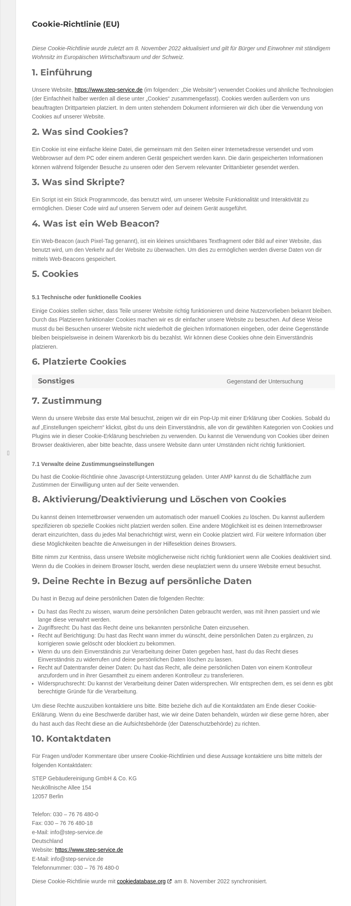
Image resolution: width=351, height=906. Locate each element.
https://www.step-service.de (108, 90)
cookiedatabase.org (141, 881)
